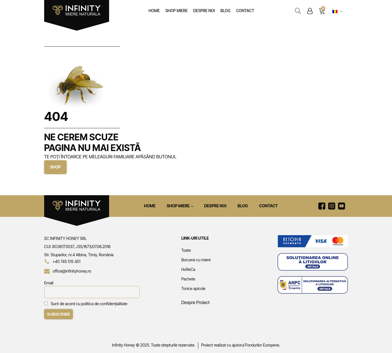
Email (48, 282)
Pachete (188, 278)
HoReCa (188, 269)
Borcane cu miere (196, 259)
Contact (245, 10)
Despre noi (204, 10)
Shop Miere (176, 10)
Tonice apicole (193, 288)
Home (154, 10)
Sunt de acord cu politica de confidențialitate (89, 303)
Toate (186, 250)
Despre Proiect (195, 302)
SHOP (55, 167)
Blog (225, 10)
